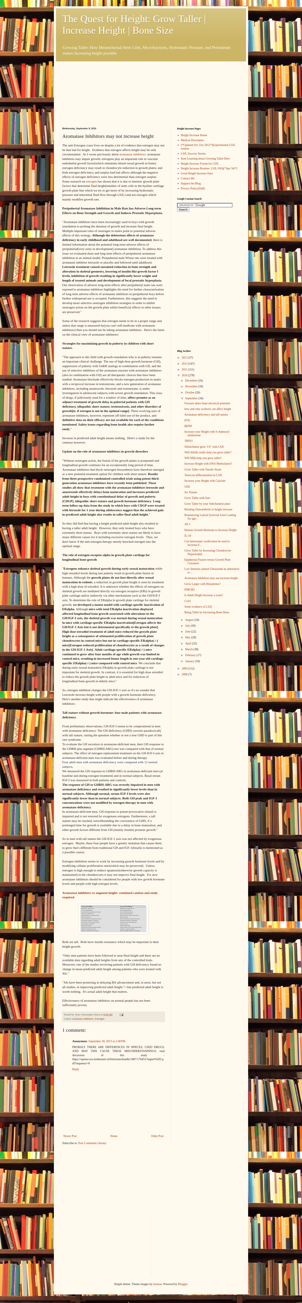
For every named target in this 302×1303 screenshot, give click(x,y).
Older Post (157, 1136)
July (188, 625)
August (189, 619)
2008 (185, 674)
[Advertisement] (93, 87)
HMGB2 (189, 589)
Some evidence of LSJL (198, 606)
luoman (157, 1284)
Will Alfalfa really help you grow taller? (207, 452)
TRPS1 (188, 440)
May (188, 637)
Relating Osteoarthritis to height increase (208, 509)
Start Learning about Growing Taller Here (205, 158)
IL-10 (187, 535)
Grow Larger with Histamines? (202, 584)
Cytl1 (187, 601)
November (191, 386)
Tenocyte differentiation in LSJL (203, 475)
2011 (185, 369)
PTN (187, 420)
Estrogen (99, 1018)
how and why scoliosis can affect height (207, 409)
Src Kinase (190, 492)
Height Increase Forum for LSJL (200, 163)
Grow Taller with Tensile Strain (202, 469)
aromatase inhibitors (132, 154)
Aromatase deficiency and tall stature (206, 414)
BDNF (188, 426)
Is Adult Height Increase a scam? (203, 595)
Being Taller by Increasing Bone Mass (206, 612)
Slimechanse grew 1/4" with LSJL (204, 446)
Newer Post (70, 1136)
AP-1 (187, 524)
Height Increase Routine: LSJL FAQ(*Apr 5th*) (209, 168)
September (191, 398)
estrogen (91, 181)
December (191, 380)
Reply (75, 1069)
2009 (185, 668)
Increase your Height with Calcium (205, 480)
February (190, 655)
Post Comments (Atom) (92, 1143)
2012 (185, 363)
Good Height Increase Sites (197, 173)
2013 (185, 357)
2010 (185, 375)
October (190, 392)
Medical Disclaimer (192, 140)
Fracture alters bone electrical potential (207, 403)
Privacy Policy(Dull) (193, 188)
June (188, 631)
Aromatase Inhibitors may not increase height (211, 578)
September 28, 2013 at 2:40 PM (107, 1041)
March (189, 649)
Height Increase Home (194, 135)
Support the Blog (191, 183)
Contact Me (188, 178)
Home (114, 1136)
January (190, 661)
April (188, 643)
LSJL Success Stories (193, 153)
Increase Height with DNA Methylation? (208, 463)
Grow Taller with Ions (197, 497)
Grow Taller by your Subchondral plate (207, 503)
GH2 (187, 486)
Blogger (182, 1284)
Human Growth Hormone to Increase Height (210, 530)
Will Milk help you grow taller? (203, 458)
